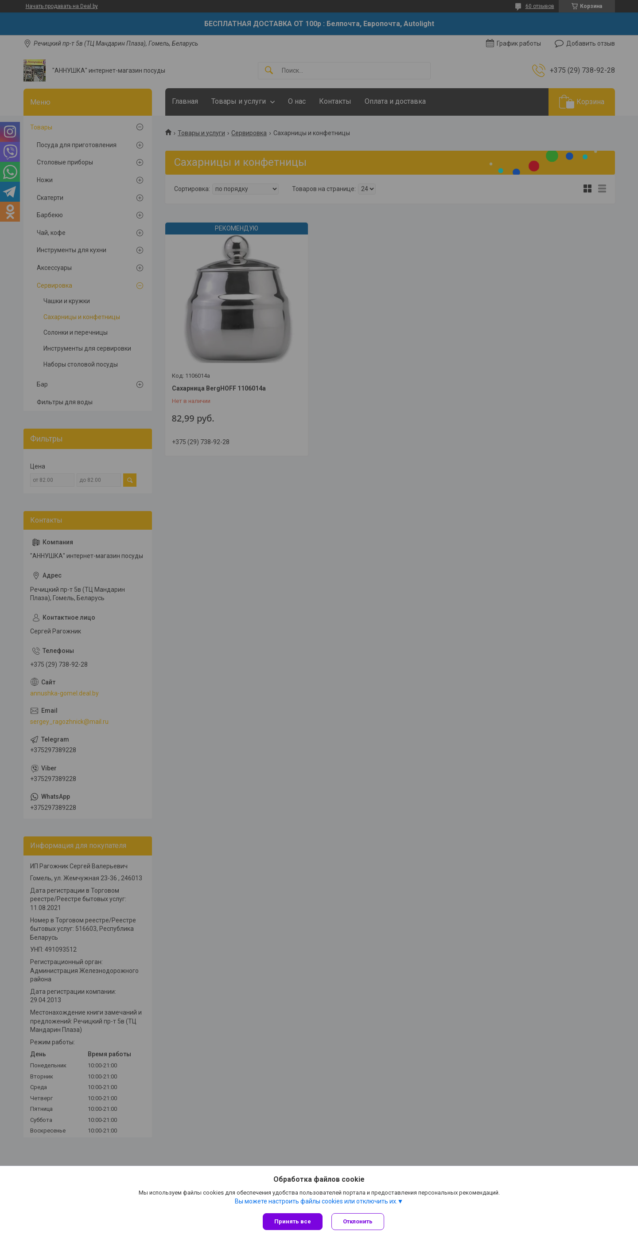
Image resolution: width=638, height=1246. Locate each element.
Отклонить (358, 1221)
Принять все (292, 1221)
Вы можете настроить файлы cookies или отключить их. (316, 1201)
